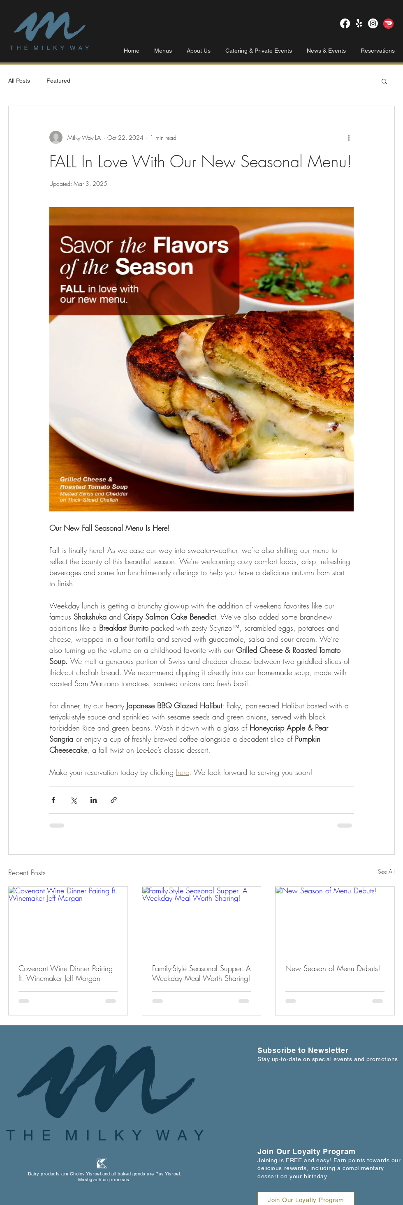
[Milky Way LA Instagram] (373, 23)
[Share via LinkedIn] (93, 800)
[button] (384, 81)
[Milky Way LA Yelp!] (359, 23)
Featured (58, 80)
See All (386, 871)
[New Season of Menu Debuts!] (335, 920)
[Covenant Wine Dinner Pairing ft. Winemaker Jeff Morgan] (68, 920)
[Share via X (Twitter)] (73, 800)
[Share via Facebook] (53, 800)
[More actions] (349, 137)
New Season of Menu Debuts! (332, 968)
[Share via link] (114, 800)
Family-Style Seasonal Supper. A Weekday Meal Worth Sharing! (201, 973)
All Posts (19, 80)
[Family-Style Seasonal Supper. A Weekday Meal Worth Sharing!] (201, 920)
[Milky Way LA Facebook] (345, 23)
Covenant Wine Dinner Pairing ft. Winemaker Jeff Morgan (66, 973)
